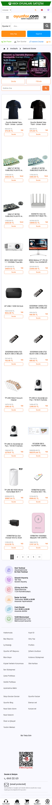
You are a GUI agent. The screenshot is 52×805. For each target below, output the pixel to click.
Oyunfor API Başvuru (11, 651)
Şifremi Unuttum (34, 651)
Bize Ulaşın (7, 657)
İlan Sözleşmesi (9, 670)
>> (39, 557)
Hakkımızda (7, 633)
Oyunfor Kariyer (34, 696)
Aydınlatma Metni (10, 688)
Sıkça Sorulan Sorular (11, 696)
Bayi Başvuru (8, 639)
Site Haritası (33, 664)
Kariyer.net (32, 709)
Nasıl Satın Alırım (10, 709)
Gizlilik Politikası (9, 682)
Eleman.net (32, 703)
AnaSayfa (14, 49)
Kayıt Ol (31, 633)
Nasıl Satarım (8, 715)
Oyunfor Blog (8, 703)
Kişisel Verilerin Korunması (13, 664)
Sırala (13, 81)
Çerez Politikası (9, 676)
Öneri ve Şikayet (9, 721)
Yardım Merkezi (9, 727)
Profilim (31, 645)
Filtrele (39, 81)
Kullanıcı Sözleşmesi (36, 657)
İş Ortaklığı (7, 645)
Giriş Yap (31, 639)
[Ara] (47, 26)
